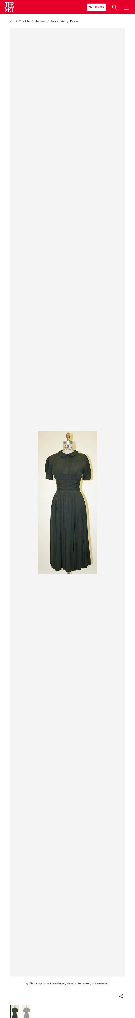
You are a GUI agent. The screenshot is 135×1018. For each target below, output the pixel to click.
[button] (114, 7)
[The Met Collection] (32, 21)
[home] (12, 21)
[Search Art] (57, 21)
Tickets (98, 7)
